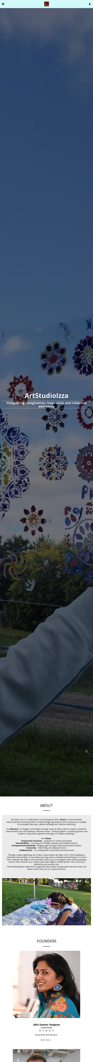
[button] (3, 4)
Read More (46, 1042)
